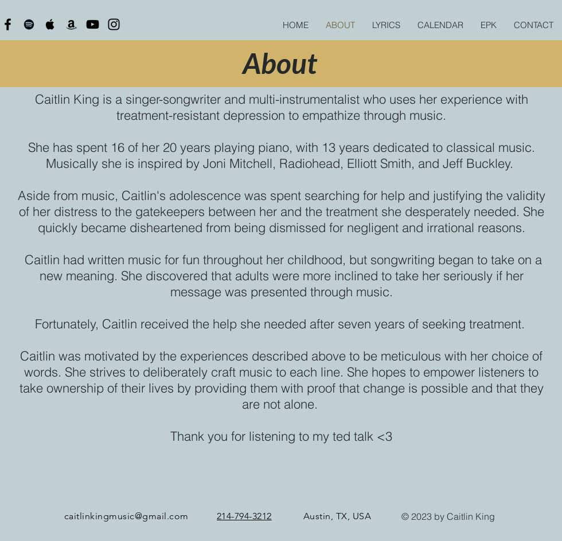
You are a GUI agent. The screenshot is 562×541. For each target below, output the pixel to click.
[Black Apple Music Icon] (50, 24)
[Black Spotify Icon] (29, 24)
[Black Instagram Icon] (114, 24)
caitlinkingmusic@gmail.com (126, 516)
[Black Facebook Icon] (7, 24)
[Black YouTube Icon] (92, 24)
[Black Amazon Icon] (71, 24)
